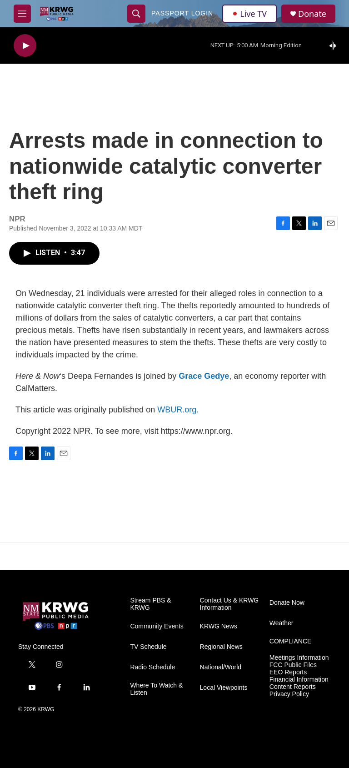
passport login (182, 13)
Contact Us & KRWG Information (229, 604)
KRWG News (218, 626)
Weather (281, 623)
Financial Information (299, 679)
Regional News (221, 646)
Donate (312, 14)
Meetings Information (299, 657)
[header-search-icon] (136, 14)
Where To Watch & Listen (156, 689)
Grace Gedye (204, 376)
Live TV (249, 13)
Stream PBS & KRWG (150, 604)
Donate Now (286, 602)
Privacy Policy (289, 694)
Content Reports (292, 686)
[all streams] (335, 45)
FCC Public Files (293, 665)
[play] (25, 45)
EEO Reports (288, 672)
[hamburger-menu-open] (22, 14)
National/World (221, 667)
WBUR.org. (178, 409)
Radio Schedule (152, 667)
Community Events (156, 626)
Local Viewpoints (224, 687)
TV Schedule (148, 646)
